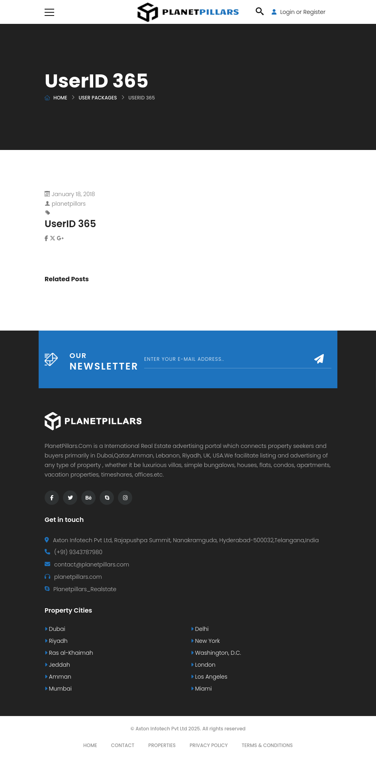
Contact (123, 745)
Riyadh (56, 641)
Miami (201, 689)
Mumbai (58, 689)
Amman (58, 677)
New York (205, 641)
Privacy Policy (209, 745)
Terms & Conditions (267, 745)
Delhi (200, 629)
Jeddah (57, 665)
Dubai (55, 629)
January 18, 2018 (73, 194)
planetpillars (69, 204)
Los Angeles (209, 677)
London (203, 665)
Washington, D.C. (216, 653)
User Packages (97, 97)
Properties (162, 745)
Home (60, 97)
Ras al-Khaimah (69, 653)
